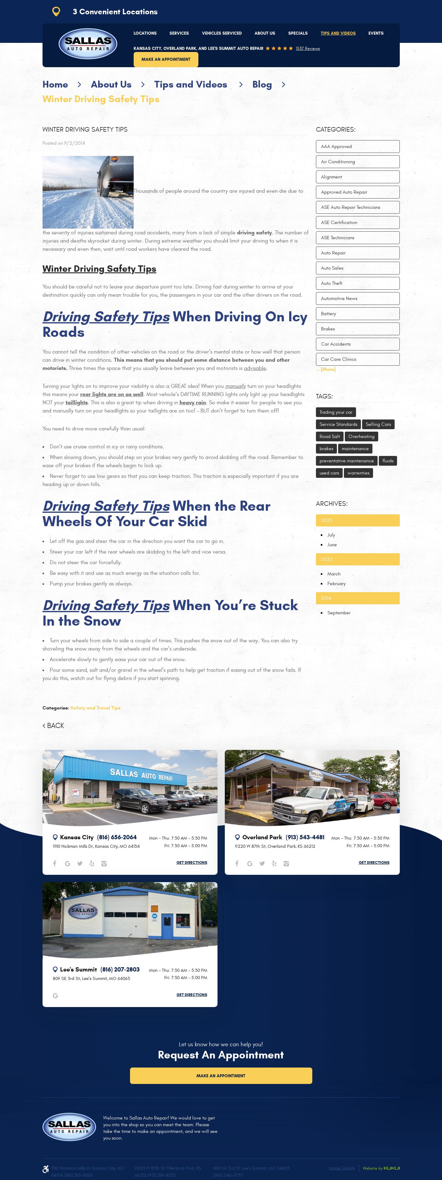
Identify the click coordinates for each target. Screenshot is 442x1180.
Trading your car (336, 412)
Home (55, 84)
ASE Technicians (337, 237)
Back (55, 726)
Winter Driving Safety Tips (101, 99)
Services (179, 33)
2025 (326, 520)
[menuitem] (145, 33)
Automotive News (339, 298)
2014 (326, 598)
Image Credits (342, 1168)
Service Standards (338, 424)
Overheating (361, 436)
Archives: (332, 504)
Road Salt (330, 436)
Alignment (331, 177)
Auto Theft (331, 283)
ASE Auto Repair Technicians (350, 207)
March (334, 574)
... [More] (326, 369)
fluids (387, 461)
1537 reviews (308, 49)
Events (376, 33)
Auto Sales (332, 268)
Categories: (336, 129)
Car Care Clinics (338, 359)
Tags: (324, 396)
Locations (145, 33)
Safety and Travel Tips (95, 708)
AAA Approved (336, 146)
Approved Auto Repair (344, 192)
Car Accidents (336, 344)
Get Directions (191, 862)
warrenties (358, 473)
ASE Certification (339, 222)
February (336, 583)
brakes (326, 448)
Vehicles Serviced (222, 33)
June (332, 544)
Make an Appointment (166, 59)
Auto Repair (333, 253)
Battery (328, 313)
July (331, 535)
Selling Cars (378, 424)
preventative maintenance (347, 461)
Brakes (328, 329)
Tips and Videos (338, 33)
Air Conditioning (338, 161)
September (339, 613)
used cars (329, 473)
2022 (327, 559)
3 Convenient (115, 11)
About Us (265, 33)
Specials (298, 33)
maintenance (355, 448)
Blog (262, 84)
